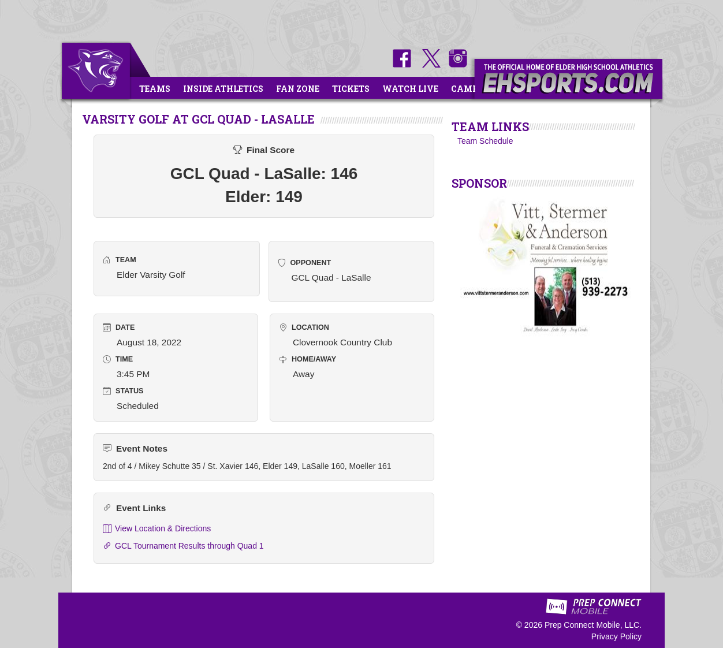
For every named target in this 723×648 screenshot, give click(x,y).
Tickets (351, 88)
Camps (467, 88)
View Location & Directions (157, 529)
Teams (154, 88)
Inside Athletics (223, 88)
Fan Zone (297, 88)
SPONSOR (479, 183)
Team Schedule (485, 141)
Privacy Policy (616, 636)
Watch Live (410, 88)
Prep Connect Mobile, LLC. (593, 625)
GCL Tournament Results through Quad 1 (183, 546)
